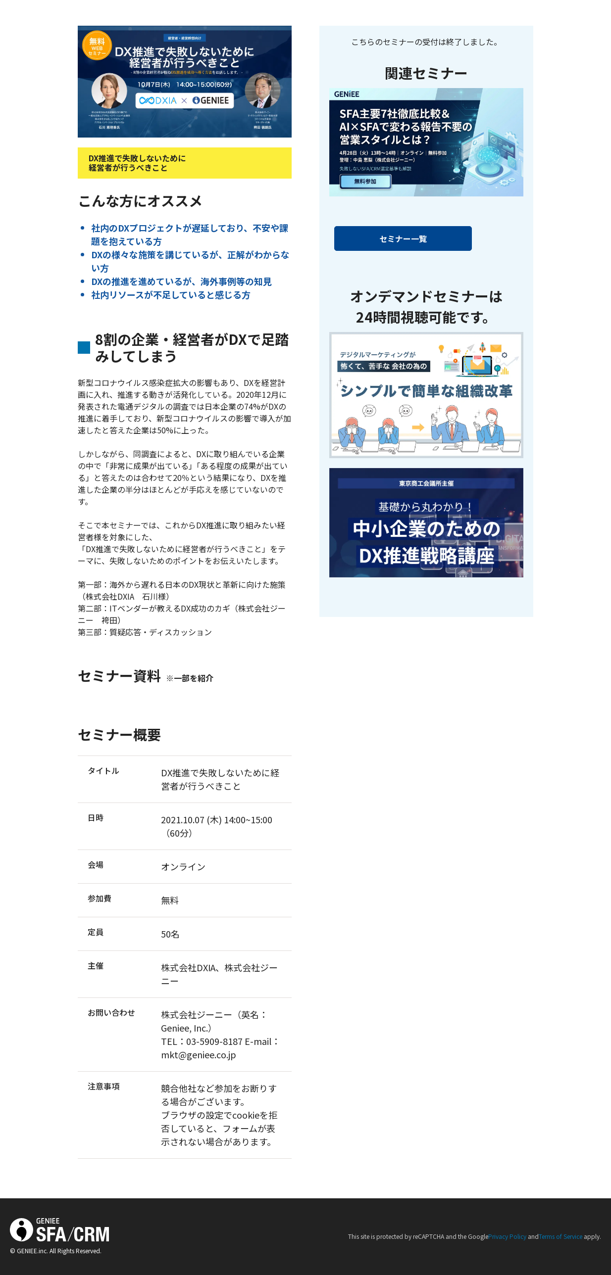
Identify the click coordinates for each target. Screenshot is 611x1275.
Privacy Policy (507, 1236)
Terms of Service (560, 1236)
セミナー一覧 (403, 238)
